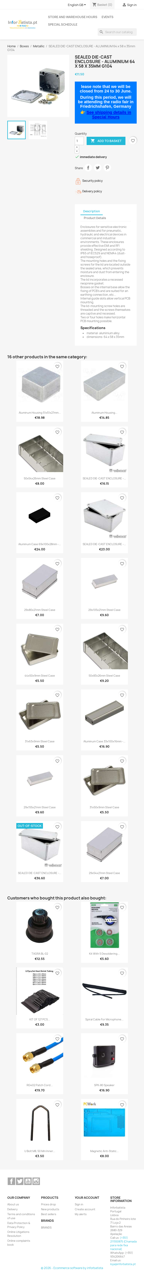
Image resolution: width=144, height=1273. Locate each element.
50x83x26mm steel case (104, 675)
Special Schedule (62, 24)
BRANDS (46, 1227)
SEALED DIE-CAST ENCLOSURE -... (104, 478)
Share (88, 167)
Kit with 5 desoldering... (104, 953)
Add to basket (106, 140)
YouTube (28, 1181)
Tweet (97, 167)
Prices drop (48, 1204)
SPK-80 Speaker (104, 1085)
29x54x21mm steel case (104, 873)
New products (50, 1209)
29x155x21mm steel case (40, 807)
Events (107, 17)
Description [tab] (91, 211)
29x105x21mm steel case (104, 610)
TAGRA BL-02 (40, 953)
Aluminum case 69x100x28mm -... (39, 544)
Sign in (79, 1204)
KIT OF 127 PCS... (39, 1019)
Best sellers (48, 1214)
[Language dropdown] (77, 5)
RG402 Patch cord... (40, 1085)
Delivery (12, 1209)
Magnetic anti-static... (104, 1151)
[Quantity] (79, 141)
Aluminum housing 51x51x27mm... (40, 412)
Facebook (11, 1181)
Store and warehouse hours (72, 17)
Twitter (19, 1181)
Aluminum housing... (104, 412)
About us (13, 1204)
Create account (85, 1209)
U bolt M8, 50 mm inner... (39, 1151)
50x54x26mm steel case (40, 478)
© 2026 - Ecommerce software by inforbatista (72, 1268)
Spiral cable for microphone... (104, 1019)
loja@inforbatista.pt (123, 1264)
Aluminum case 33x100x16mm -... (104, 741)
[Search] (117, 32)
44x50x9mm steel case (40, 675)
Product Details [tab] (95, 218)
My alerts (81, 1214)
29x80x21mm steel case (39, 610)
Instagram (36, 1181)
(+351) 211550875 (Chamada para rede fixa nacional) (123, 1243)
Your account (87, 1198)
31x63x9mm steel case (40, 741)
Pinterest (107, 167)
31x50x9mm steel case (104, 807)
